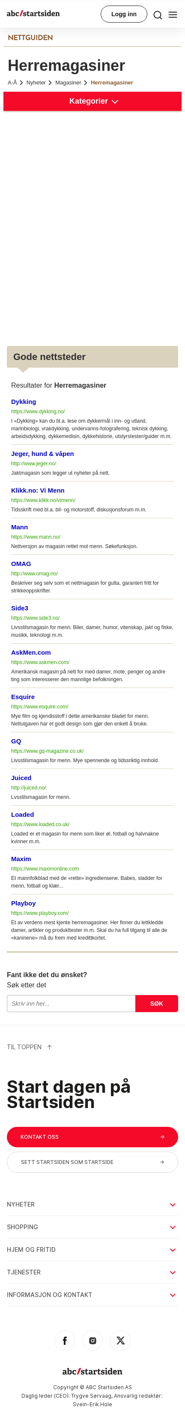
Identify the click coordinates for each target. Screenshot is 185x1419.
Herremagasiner (112, 82)
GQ (16, 741)
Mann (19, 527)
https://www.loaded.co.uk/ (40, 824)
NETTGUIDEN (30, 38)
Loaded (22, 814)
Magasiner (71, 82)
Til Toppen (29, 1046)
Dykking (23, 401)
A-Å (16, 82)
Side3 (19, 608)
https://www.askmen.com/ (40, 662)
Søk (156, 1003)
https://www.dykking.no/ (38, 412)
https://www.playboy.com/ (40, 913)
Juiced (21, 777)
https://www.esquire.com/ (39, 707)
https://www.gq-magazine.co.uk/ (47, 751)
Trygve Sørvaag (91, 1396)
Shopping (92, 1226)
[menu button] (157, 14)
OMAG (21, 563)
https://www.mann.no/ (35, 537)
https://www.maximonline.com (45, 869)
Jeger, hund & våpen (42, 453)
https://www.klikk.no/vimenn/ (43, 500)
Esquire (23, 696)
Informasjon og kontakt (92, 1294)
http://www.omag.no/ (34, 574)
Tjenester (92, 1272)
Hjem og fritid (92, 1249)
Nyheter (40, 82)
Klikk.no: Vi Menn (38, 490)
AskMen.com (31, 652)
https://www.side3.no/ (35, 618)
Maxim (21, 858)
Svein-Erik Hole (92, 1404)
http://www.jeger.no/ (33, 464)
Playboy (23, 903)
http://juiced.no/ (28, 788)
